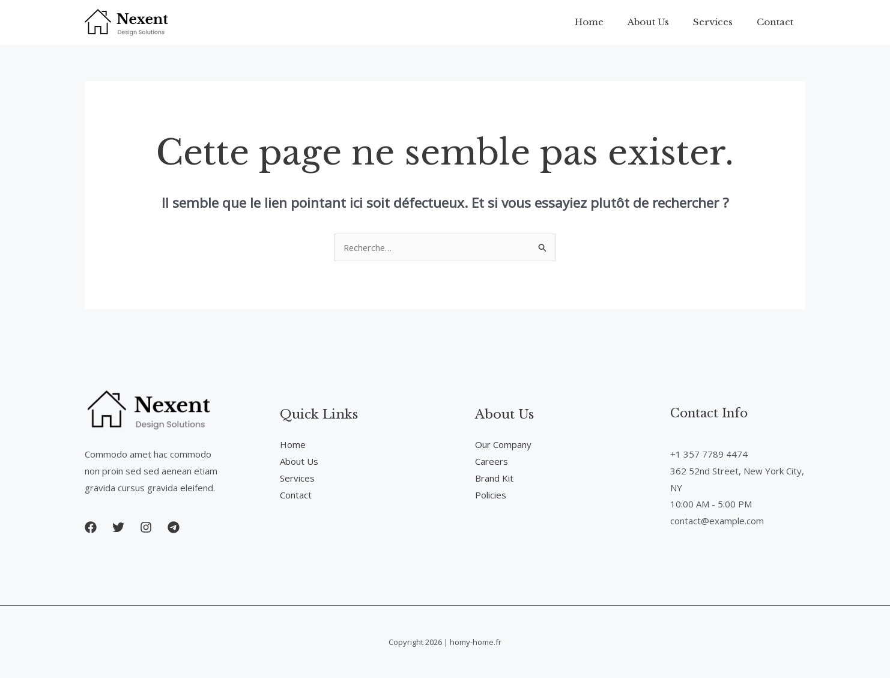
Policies (490, 495)
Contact (778, 22)
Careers (491, 461)
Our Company (503, 444)
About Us (663, 22)
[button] (91, 527)
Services (722, 22)
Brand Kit (494, 478)
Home (610, 22)
